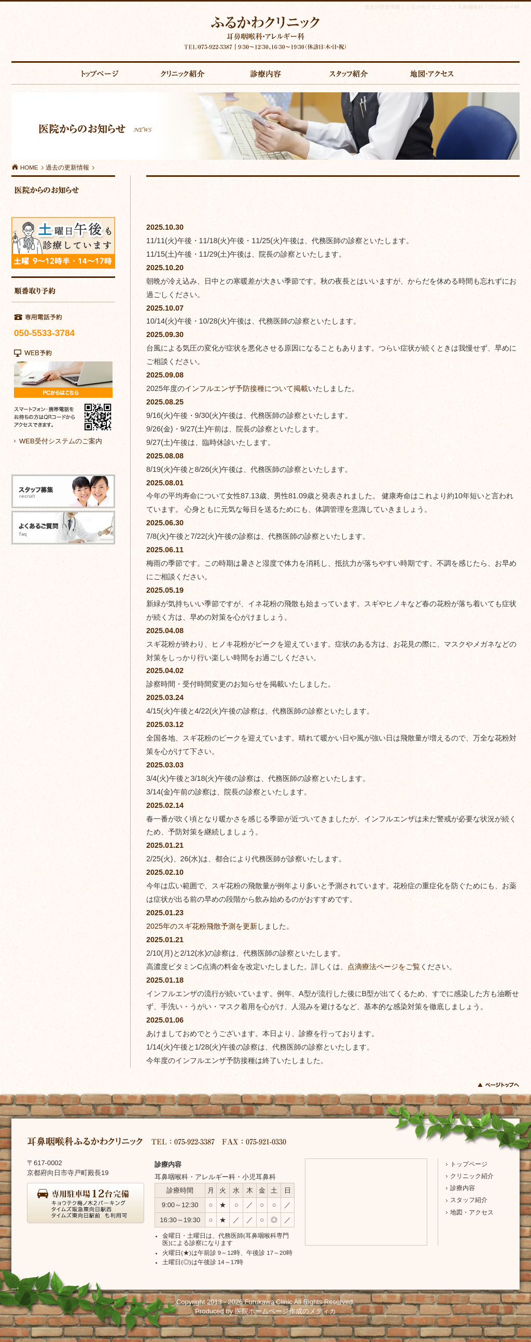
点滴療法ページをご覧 (383, 966)
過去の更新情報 (67, 167)
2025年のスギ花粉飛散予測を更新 (201, 926)
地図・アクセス (472, 1212)
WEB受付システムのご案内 (60, 441)
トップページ (468, 1164)
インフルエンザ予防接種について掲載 (246, 388)
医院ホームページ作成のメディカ (285, 1311)
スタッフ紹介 (468, 1200)
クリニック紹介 (472, 1176)
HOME (25, 167)
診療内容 (462, 1188)
